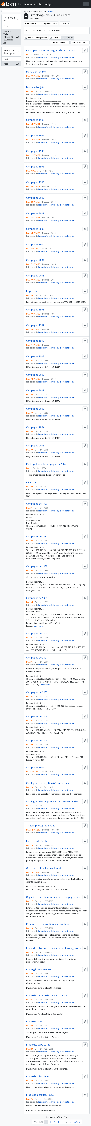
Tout (5, 26)
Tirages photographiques (40, 825)
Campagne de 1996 (36, 503)
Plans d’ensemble (36, 71)
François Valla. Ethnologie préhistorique (11, 37)
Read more (38, 626)
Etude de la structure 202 (40, 1094)
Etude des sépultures (38, 1044)
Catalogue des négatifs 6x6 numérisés (47, 783)
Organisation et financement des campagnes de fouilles (53, 897)
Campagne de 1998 (36, 566)
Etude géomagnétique (38, 969)
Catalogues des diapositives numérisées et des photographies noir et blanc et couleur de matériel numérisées (53, 801)
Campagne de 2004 (36, 716)
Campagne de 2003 (36, 692)
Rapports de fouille (37, 841)
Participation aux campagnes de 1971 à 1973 (50, 50)
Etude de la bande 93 (37, 1076)
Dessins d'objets (35, 87)
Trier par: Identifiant (59, 42)
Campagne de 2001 (36, 657)
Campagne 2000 (35, 197)
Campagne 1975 (35, 767)
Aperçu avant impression (36, 38)
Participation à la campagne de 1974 (46, 464)
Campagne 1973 (35, 166)
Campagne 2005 (35, 275)
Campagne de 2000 (36, 633)
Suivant (77, 1122)
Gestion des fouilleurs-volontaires (45, 868)
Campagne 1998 (35, 151)
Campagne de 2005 (36, 740)
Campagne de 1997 (36, 536)
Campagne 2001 (35, 213)
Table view (67, 38)
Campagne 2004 (35, 260)
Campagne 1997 (35, 135)
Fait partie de (9, 19)
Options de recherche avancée (43, 30)
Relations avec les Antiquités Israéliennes (49, 924)
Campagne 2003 (35, 229)
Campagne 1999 (35, 182)
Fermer (50, 11)
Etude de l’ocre (34, 1021)
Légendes (31, 291)
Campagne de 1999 (36, 598)
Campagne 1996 (35, 120)
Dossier (11, 64)
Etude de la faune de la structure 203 (46, 995)
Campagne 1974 (35, 244)
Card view (55, 38)
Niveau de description (9, 52)
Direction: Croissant (79, 42)
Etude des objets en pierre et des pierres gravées (53, 948)
